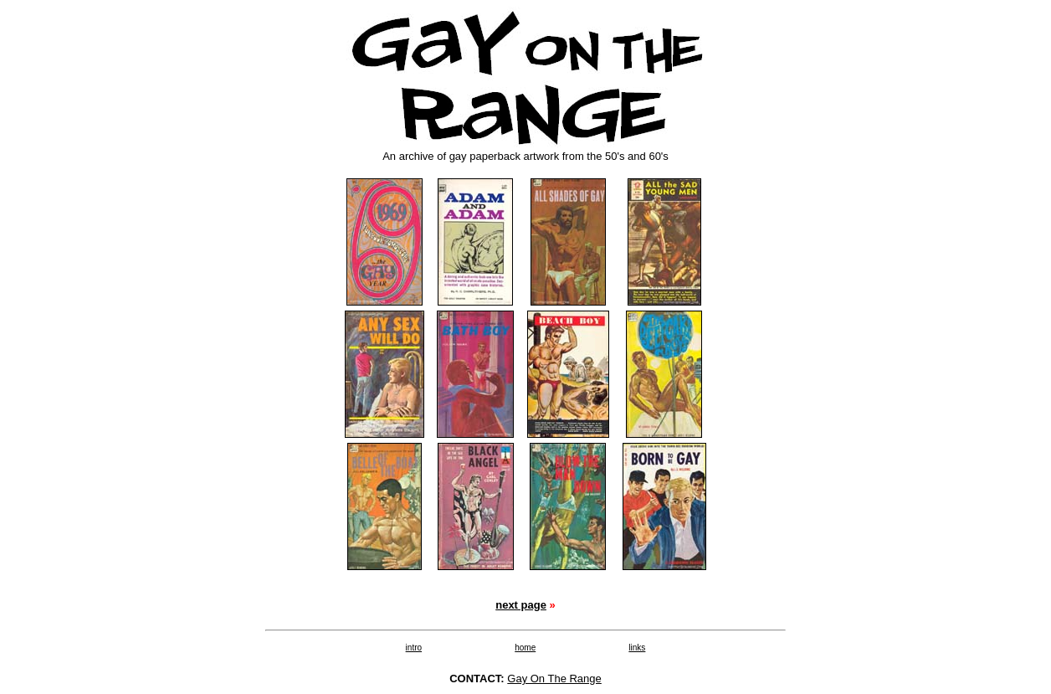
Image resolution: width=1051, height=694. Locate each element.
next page (520, 605)
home (525, 647)
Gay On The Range (554, 678)
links (636, 647)
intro (414, 647)
